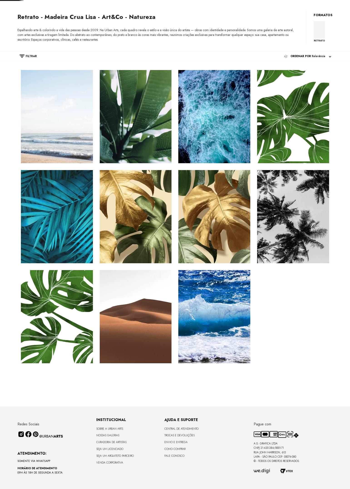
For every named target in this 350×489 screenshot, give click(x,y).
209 (97, 28)
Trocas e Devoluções (179, 435)
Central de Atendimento (181, 429)
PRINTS (30, 28)
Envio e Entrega (176, 442)
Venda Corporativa (109, 463)
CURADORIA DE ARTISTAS (111, 442)
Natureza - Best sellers (56, 28)
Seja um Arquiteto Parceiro (115, 456)
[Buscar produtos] (310, 15)
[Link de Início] (19, 28)
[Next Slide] (215, 3)
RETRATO (319, 68)
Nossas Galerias (107, 435)
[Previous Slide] (121, 3)
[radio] (156, 84)
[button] (26, 84)
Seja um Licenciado (109, 449)
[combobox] (281, 15)
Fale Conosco (174, 456)
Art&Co (85, 28)
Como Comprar (175, 449)
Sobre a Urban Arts (109, 429)
